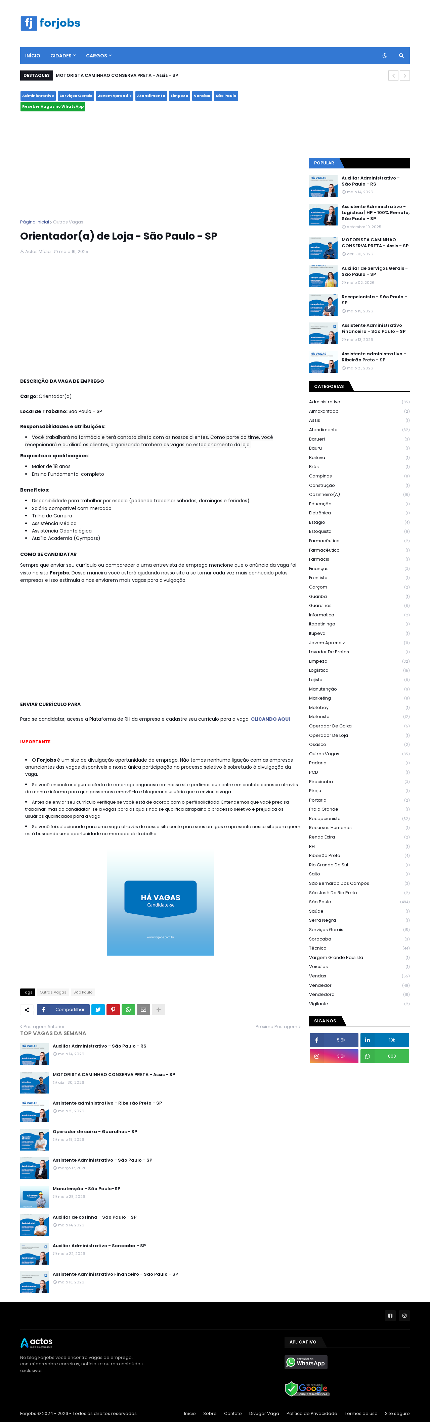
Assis (359, 420)
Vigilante (359, 1004)
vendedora (359, 994)
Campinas (359, 476)
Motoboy (359, 707)
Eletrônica (359, 513)
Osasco (359, 744)
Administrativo (38, 95)
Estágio (359, 522)
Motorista (359, 716)
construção (359, 485)
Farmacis (359, 559)
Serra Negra (359, 920)
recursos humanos (359, 827)
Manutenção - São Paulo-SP (86, 1189)
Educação (359, 504)
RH (359, 846)
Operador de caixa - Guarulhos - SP (95, 1132)
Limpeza (179, 95)
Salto (359, 874)
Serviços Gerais (75, 95)
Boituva (359, 457)
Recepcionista (359, 818)
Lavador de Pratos (359, 652)
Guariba (359, 596)
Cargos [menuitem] (96, 55)
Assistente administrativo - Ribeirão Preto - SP (107, 1103)
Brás (359, 466)
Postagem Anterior (44, 1026)
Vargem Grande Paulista (359, 957)
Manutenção (359, 689)
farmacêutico (359, 541)
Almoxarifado (359, 411)
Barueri (359, 439)
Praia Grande (359, 809)
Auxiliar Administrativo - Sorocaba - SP (99, 1246)
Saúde (359, 911)
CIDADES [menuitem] (61, 55)
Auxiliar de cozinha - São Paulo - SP (94, 1217)
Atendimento (151, 95)
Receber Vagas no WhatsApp (53, 106)
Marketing (359, 698)
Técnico (359, 948)
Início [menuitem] (32, 55)
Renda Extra (359, 837)
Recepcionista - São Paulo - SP (374, 300)
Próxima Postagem (276, 1026)
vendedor (359, 985)
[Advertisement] (160, 165)
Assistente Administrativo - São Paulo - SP (102, 1160)
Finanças (359, 568)
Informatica (359, 615)
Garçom (359, 587)
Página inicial (34, 222)
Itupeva (359, 633)
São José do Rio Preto (359, 893)
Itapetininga (359, 624)
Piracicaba (359, 781)
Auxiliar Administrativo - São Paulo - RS (99, 1046)
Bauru (359, 448)
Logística (359, 670)
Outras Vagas (68, 222)
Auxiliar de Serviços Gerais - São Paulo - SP (375, 271)
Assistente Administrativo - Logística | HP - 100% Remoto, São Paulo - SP (376, 213)
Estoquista (359, 531)
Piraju (359, 791)
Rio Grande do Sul (359, 865)
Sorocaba (359, 939)
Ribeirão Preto (359, 855)
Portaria (359, 800)
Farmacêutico (359, 550)
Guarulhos (359, 605)
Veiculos (359, 966)
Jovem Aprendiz (115, 95)
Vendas (202, 95)
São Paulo (226, 95)
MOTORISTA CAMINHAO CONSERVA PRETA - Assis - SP (117, 75)
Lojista (359, 679)
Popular (324, 163)
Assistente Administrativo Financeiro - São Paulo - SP (115, 1274)
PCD (359, 772)
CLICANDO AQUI (270, 719)
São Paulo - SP (359, 116)
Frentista (359, 577)
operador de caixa (359, 726)
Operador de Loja (359, 735)
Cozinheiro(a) (359, 494)
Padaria (359, 763)
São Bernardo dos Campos (359, 883)
